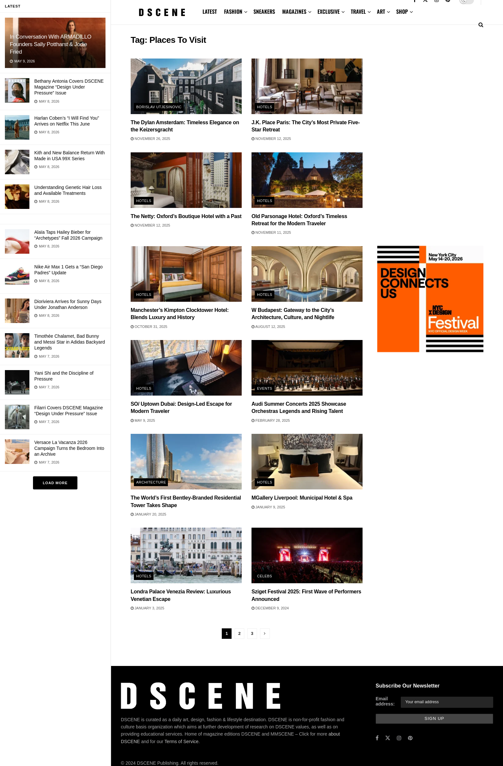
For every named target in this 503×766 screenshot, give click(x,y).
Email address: (385, 701)
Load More (55, 483)
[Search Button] (481, 24)
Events (264, 388)
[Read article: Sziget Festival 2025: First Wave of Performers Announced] (307, 555)
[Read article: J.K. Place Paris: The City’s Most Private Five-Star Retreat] (307, 86)
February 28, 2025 (271, 420)
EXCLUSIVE (328, 11)
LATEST (210, 11)
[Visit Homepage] (162, 12)
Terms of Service (182, 741)
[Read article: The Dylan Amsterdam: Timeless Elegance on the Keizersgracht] (186, 86)
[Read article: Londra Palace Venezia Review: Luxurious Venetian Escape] (186, 555)
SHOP (402, 11)
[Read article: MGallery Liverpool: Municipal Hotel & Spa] (307, 461)
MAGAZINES (294, 11)
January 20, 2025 (148, 514)
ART (381, 11)
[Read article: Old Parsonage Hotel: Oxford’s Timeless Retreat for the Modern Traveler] (307, 180)
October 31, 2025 (149, 327)
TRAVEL (358, 11)
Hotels (264, 107)
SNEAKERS (264, 11)
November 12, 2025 (271, 139)
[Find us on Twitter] (387, 738)
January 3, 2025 (147, 608)
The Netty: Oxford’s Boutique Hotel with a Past (186, 216)
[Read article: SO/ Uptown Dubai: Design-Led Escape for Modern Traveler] (186, 368)
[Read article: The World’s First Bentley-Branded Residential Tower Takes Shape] (186, 461)
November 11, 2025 (271, 232)
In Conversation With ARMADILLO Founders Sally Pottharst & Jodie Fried (50, 44)
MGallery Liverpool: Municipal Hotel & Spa (302, 498)
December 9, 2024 (270, 608)
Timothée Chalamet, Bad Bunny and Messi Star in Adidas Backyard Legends (69, 341)
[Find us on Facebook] (377, 738)
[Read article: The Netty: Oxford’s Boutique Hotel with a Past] (186, 180)
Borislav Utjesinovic (159, 107)
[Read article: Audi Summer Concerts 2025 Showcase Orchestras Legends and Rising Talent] (307, 368)
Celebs (264, 576)
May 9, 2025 (143, 420)
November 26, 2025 (150, 139)
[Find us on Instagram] (399, 738)
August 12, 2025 (268, 327)
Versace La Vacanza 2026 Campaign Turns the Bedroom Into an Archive (69, 448)
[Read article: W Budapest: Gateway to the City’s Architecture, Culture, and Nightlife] (307, 274)
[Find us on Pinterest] (410, 738)
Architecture (151, 482)
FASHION (233, 11)
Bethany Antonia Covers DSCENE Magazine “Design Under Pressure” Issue (69, 86)
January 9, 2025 (268, 507)
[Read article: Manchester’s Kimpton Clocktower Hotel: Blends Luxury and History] (186, 274)
